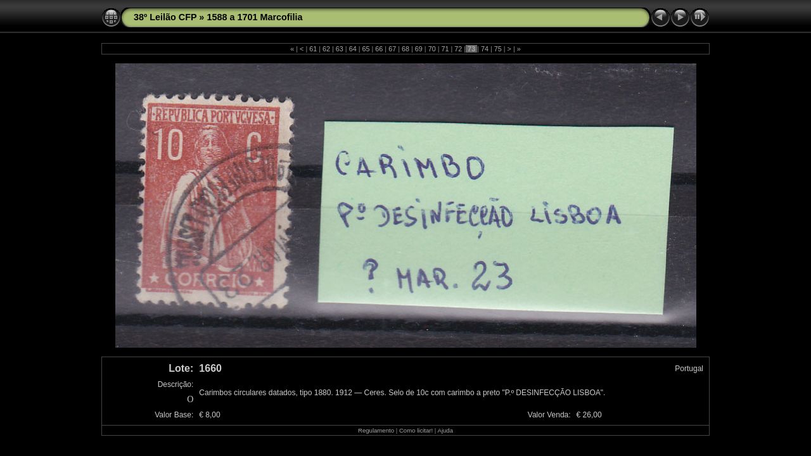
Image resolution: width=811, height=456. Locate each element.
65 (366, 49)
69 (419, 49)
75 (498, 49)
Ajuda (445, 430)
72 (458, 49)
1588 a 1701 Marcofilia (254, 17)
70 (432, 49)
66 (379, 49)
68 (405, 49)
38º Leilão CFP (165, 17)
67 (392, 49)
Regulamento (376, 430)
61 (313, 49)
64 (353, 49)
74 (484, 49)
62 (326, 49)
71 (444, 49)
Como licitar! (416, 430)
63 (339, 49)
